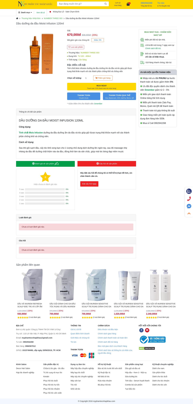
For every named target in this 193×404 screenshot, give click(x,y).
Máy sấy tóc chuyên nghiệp (82, 377)
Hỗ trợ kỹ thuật (104, 364)
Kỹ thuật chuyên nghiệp (163, 364)
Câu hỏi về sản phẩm (106, 164)
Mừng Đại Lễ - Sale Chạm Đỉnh (64, 12)
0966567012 (30, 346)
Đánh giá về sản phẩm (45, 163)
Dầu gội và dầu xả (132, 368)
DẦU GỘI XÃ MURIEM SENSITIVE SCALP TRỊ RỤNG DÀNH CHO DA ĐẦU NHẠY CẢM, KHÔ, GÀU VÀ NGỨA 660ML (160, 305)
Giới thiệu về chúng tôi (80, 338)
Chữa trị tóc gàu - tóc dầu (53, 368)
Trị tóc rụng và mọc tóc (52, 373)
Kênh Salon (21, 364)
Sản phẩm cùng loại (134, 364)
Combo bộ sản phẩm (133, 385)
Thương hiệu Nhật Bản (31, 18)
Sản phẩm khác (158, 373)
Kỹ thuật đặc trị (104, 373)
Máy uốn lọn (76, 381)
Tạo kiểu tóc (130, 389)
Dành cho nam (158, 368)
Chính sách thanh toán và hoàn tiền (112, 338)
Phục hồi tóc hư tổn (51, 385)
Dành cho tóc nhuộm (160, 381)
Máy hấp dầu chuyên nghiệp (82, 368)
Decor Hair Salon (23, 368)
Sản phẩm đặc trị (51, 364)
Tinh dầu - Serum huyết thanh (137, 381)
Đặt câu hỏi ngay (89, 184)
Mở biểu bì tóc (104, 377)
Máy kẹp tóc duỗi (78, 373)
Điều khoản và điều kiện (108, 329)
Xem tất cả (40, 13)
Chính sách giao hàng (107, 334)
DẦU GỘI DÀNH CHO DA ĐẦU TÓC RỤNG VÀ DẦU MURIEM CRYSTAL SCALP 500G (62, 305)
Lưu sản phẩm (75, 47)
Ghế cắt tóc (75, 389)
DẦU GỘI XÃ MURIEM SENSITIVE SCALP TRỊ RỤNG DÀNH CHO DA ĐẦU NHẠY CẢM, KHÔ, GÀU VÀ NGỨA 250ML (128, 305)
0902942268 (28, 342)
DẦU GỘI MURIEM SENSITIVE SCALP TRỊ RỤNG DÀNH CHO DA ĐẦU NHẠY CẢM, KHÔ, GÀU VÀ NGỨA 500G (96, 305)
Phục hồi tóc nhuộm (51, 389)
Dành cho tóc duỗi (159, 377)
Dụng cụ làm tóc (78, 364)
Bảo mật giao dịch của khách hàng (112, 346)
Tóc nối (74, 385)
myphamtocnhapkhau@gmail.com (37, 338)
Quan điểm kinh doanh (80, 334)
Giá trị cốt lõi (76, 329)
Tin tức (73, 342)
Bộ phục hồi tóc (104, 385)
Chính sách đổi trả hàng (108, 342)
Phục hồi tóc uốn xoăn (52, 393)
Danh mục (25, 12)
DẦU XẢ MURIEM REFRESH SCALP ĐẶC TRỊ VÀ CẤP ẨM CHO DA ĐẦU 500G (29, 305)
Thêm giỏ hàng (102, 78)
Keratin (46, 377)
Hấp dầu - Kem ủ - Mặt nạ (135, 373)
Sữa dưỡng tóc (131, 377)
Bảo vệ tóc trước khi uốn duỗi (110, 368)
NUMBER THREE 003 (53, 18)
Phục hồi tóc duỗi (50, 381)
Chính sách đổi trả (153, 48)
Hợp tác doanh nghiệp (25, 373)
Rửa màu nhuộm (105, 381)
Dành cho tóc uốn (159, 385)
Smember (98, 104)
